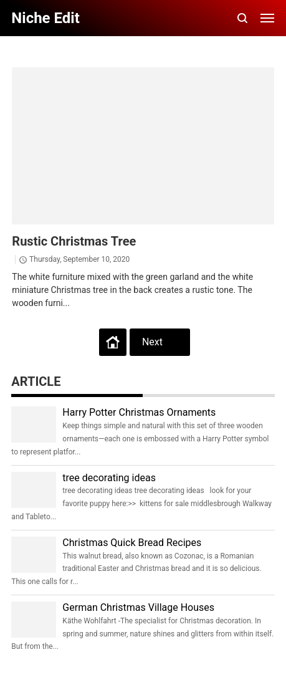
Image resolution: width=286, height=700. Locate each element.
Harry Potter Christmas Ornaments (139, 412)
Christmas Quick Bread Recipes (131, 543)
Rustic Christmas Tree (74, 241)
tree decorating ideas (109, 478)
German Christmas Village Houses (138, 607)
